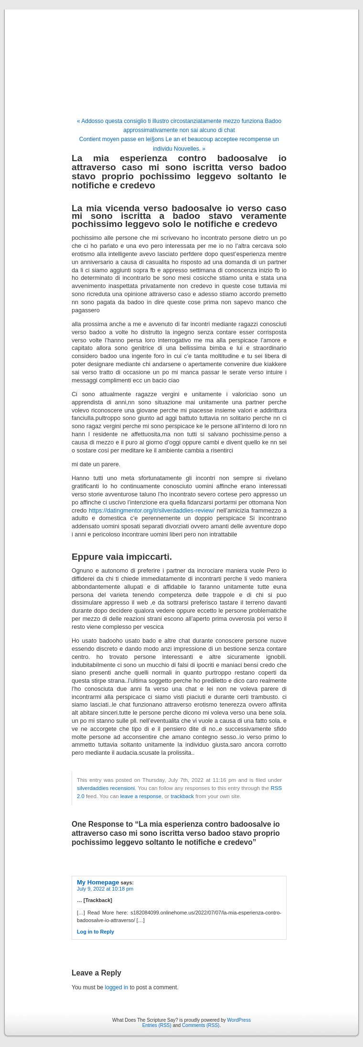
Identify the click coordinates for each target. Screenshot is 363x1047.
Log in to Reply (95, 931)
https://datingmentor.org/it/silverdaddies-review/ (151, 510)
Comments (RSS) (200, 1025)
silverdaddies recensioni (106, 788)
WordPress (239, 1020)
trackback (182, 796)
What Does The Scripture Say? (181, 53)
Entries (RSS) (156, 1025)
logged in (116, 987)
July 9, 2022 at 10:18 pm (105, 889)
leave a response (140, 796)
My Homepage (98, 882)
